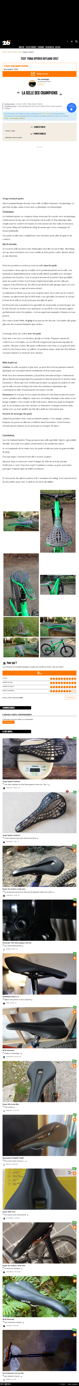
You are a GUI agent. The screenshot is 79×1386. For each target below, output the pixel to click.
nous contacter (73, 1384)
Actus (57, 47)
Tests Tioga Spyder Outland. (16, 66)
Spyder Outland (28, 52)
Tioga (20, 52)
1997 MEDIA (6, 1384)
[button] (71, 41)
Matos (21, 47)
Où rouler (49, 47)
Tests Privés (31, 47)
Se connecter (8, 722)
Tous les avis (70, 697)
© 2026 (62, 1384)
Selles (15, 52)
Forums (41, 47)
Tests (10, 52)
